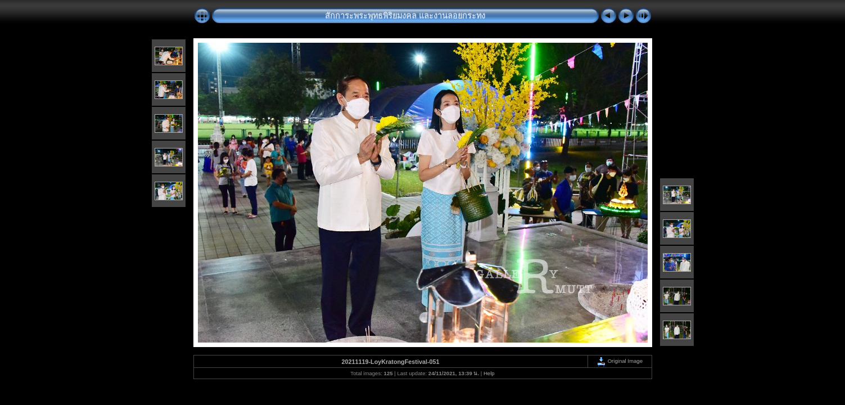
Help (489, 373)
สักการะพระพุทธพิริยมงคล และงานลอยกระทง (405, 15)
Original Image (620, 361)
